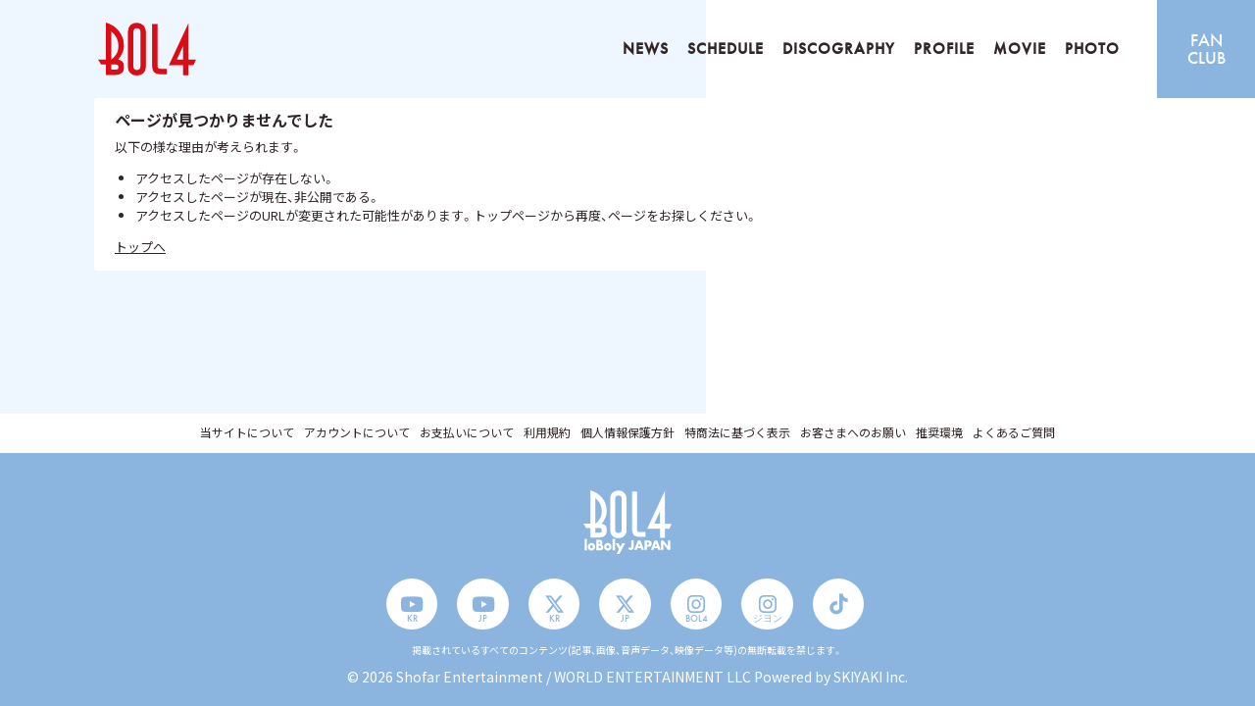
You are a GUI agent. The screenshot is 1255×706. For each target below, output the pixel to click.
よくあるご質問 (1014, 432)
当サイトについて (247, 432)
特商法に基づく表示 (737, 432)
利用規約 (547, 432)
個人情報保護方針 (627, 432)
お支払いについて (467, 432)
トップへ (140, 246)
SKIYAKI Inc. (870, 676)
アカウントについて (357, 432)
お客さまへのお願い (853, 432)
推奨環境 (939, 432)
